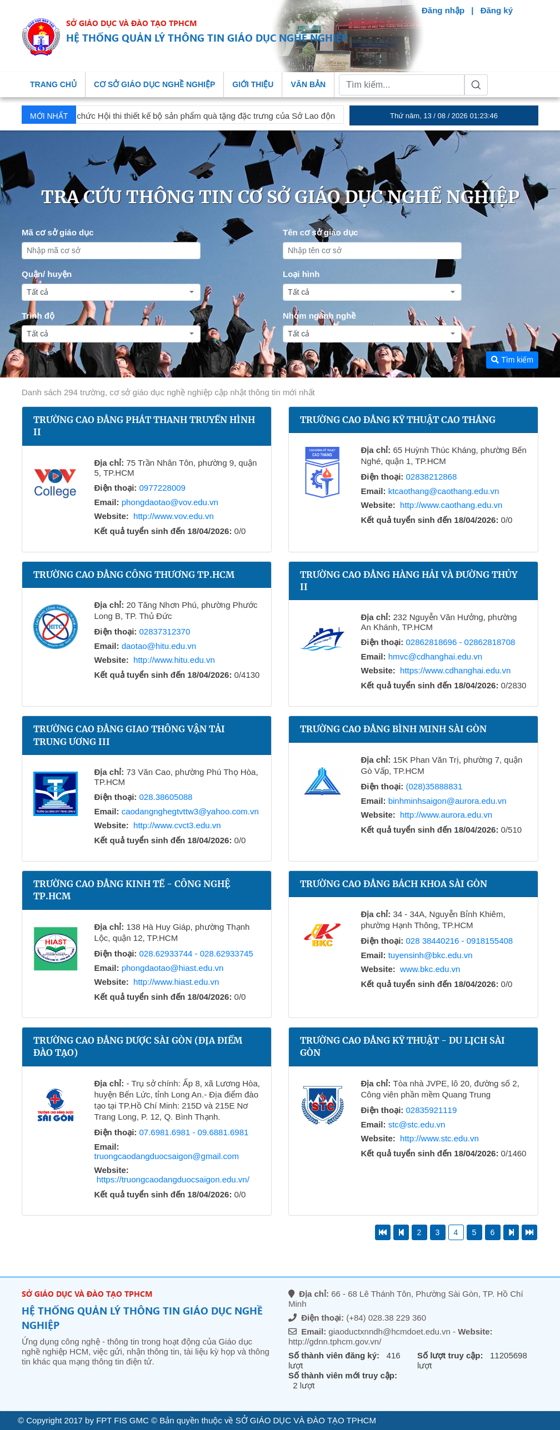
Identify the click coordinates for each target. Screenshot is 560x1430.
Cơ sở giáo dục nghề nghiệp (154, 84)
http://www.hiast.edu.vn (176, 981)
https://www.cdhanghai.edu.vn (455, 670)
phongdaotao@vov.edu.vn (170, 502)
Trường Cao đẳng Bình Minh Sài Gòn (393, 728)
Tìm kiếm (512, 359)
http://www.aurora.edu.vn (446, 814)
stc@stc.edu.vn (417, 1124)
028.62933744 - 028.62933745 (196, 953)
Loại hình (301, 274)
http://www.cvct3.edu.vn (177, 825)
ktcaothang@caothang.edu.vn (443, 491)
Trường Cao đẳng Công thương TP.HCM (133, 574)
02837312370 (164, 631)
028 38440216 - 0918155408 (459, 940)
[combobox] (111, 292)
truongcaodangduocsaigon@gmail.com (166, 1156)
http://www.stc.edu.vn (439, 1138)
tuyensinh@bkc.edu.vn (430, 955)
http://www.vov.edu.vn (173, 516)
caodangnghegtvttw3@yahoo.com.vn (190, 811)
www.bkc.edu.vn (430, 969)
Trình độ (38, 315)
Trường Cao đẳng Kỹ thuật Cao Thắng (398, 419)
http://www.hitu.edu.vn (174, 659)
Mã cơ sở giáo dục (58, 232)
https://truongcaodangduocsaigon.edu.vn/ (173, 1179)
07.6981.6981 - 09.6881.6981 (193, 1132)
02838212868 (431, 476)
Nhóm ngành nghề (319, 315)
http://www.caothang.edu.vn (451, 505)
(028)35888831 (434, 786)
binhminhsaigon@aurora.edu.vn (447, 800)
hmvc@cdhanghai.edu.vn (435, 656)
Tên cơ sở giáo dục (320, 232)
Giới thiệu (252, 84)
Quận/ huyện (47, 274)
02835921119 (431, 1110)
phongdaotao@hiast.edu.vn (173, 968)
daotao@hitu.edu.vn (159, 646)
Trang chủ (53, 84)
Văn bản (308, 84)
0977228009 (162, 487)
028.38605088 (165, 797)
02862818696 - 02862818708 (460, 642)
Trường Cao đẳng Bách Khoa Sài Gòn (393, 883)
